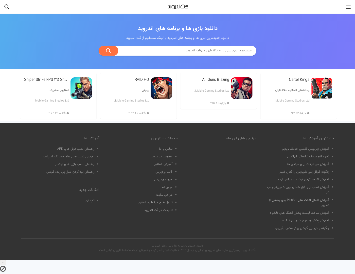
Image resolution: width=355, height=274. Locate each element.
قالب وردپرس (164, 171)
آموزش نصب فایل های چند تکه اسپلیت (68, 156)
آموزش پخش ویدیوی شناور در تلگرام (305, 220)
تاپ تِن (90, 200)
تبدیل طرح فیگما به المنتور (155, 202)
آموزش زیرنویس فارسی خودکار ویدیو (305, 149)
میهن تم (167, 187)
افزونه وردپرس (163, 179)
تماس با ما (166, 149)
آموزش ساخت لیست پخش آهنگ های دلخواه (299, 213)
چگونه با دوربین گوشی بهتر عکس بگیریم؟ (302, 228)
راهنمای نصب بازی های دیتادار (74, 164)
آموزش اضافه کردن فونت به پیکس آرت (303, 179)
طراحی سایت (164, 194)
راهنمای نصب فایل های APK (75, 149)
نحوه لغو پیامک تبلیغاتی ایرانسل (308, 156)
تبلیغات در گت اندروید (158, 210)
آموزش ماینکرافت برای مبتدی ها (308, 164)
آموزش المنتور (163, 164)
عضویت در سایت (162, 156)
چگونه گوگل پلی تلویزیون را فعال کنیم (304, 171)
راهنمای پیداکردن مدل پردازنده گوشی (70, 171)
